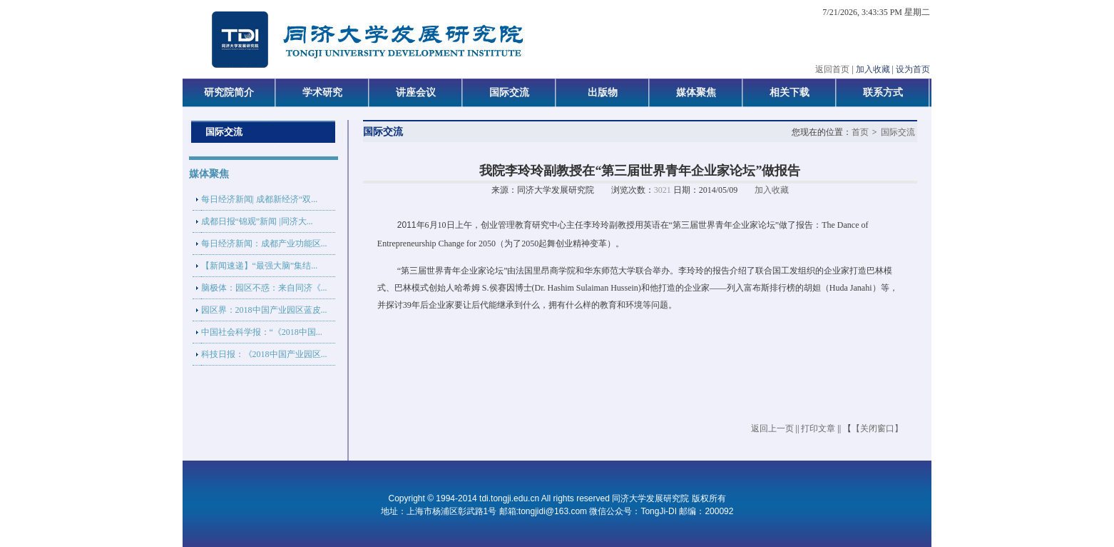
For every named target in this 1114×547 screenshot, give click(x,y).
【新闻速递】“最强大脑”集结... (259, 266)
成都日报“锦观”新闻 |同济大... (257, 221)
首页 (860, 132)
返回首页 (832, 69)
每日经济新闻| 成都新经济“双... (259, 199)
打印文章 (818, 428)
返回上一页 (772, 428)
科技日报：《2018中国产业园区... (264, 354)
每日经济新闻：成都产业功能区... (264, 244)
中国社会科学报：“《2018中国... (261, 332)
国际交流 (898, 132)
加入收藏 (772, 190)
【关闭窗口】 (877, 428)
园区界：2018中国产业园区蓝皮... (264, 310)
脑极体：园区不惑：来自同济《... (264, 288)
